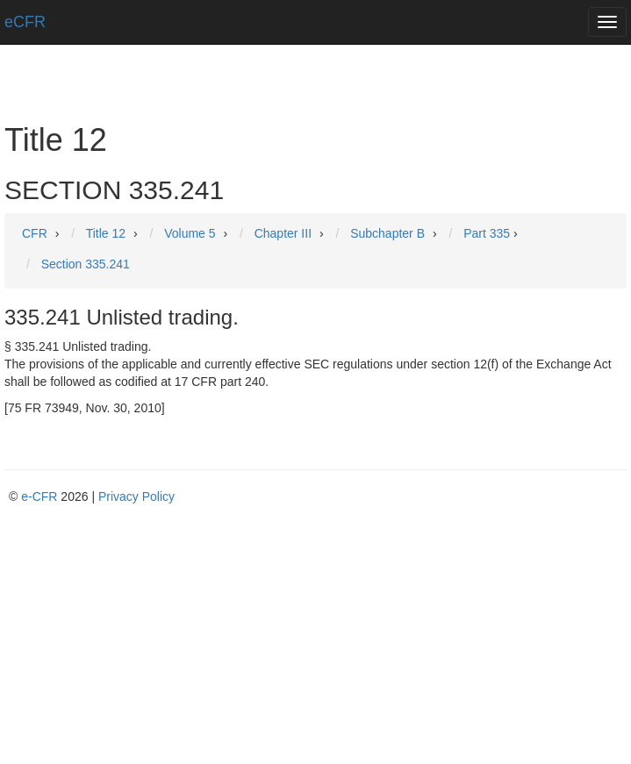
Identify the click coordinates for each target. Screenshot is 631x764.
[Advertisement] (315, 637)
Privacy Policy (136, 496)
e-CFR (39, 496)
